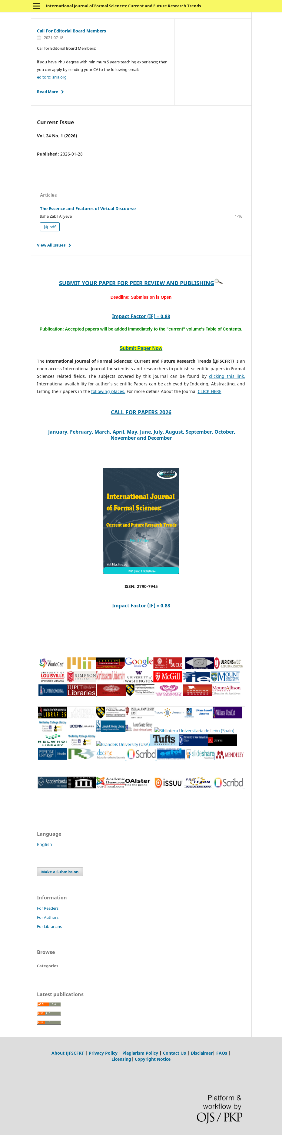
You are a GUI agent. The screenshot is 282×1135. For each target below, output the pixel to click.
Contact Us (174, 1053)
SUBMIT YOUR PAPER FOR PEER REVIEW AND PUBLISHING (136, 283)
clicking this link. (227, 376)
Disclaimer (202, 1053)
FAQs (221, 1053)
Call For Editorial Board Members (71, 31)
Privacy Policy (103, 1053)
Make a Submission (60, 872)
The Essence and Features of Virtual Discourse (88, 208)
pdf (51, 227)
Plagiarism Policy (140, 1053)
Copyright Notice (153, 1059)
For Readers (47, 908)
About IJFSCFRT (67, 1053)
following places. (108, 391)
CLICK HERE (209, 391)
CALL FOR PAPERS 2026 (141, 412)
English (44, 844)
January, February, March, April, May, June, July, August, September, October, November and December (141, 434)
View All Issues (51, 245)
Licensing (121, 1059)
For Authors (47, 917)
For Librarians (49, 926)
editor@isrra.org (52, 77)
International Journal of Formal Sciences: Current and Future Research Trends (123, 5)
